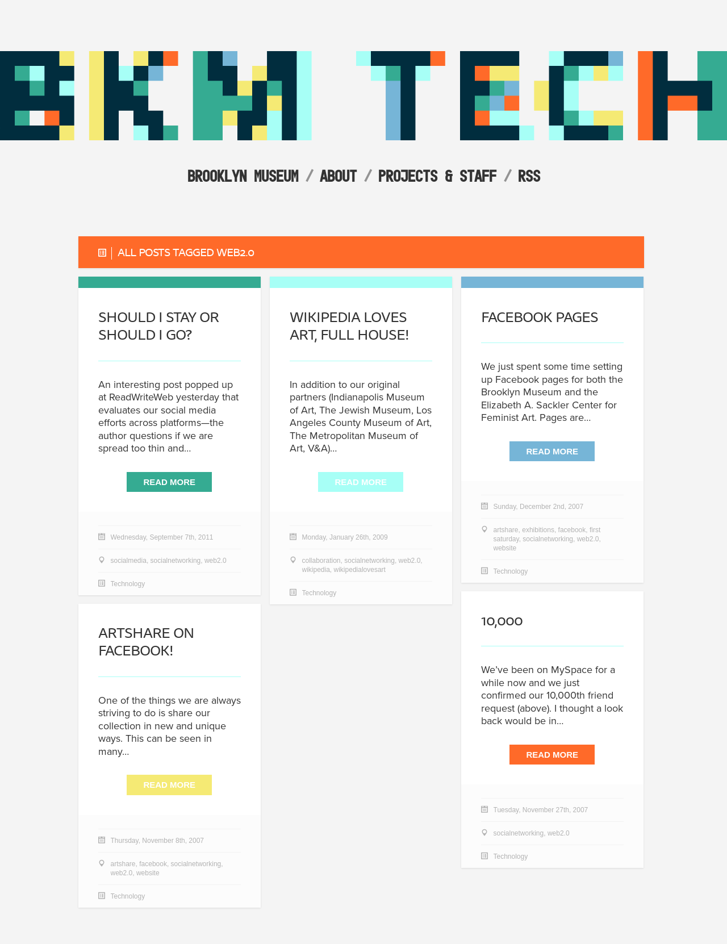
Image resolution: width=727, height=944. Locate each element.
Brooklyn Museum (242, 175)
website (505, 549)
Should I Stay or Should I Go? (158, 326)
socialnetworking (176, 561)
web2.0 (215, 561)
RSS (529, 175)
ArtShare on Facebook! (146, 641)
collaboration (321, 561)
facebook (572, 530)
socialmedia (129, 561)
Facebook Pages (539, 317)
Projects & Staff (437, 175)
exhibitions (538, 530)
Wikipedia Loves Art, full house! (349, 326)
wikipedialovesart (360, 570)
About (338, 175)
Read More (169, 482)
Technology (128, 584)
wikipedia (316, 570)
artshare (506, 530)
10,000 (502, 620)
